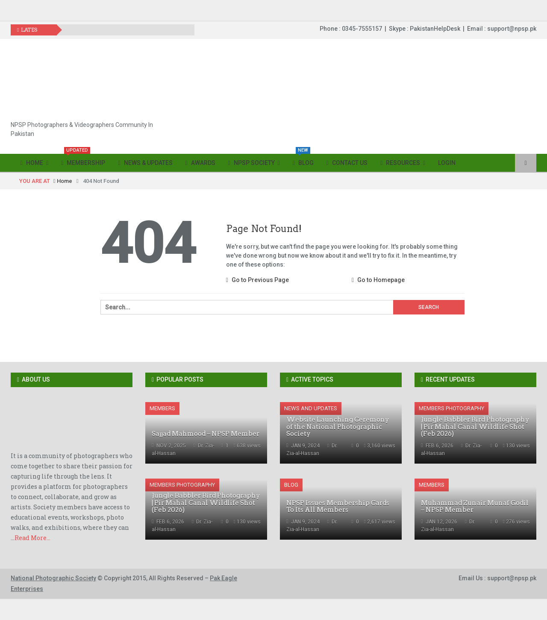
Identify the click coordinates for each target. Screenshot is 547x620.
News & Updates (145, 162)
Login (447, 162)
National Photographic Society (53, 578)
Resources (400, 162)
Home (32, 162)
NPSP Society (251, 162)
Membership (83, 160)
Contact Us (347, 162)
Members (162, 408)
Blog (303, 160)
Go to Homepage (378, 279)
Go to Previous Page (257, 279)
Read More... (32, 538)
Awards (200, 162)
